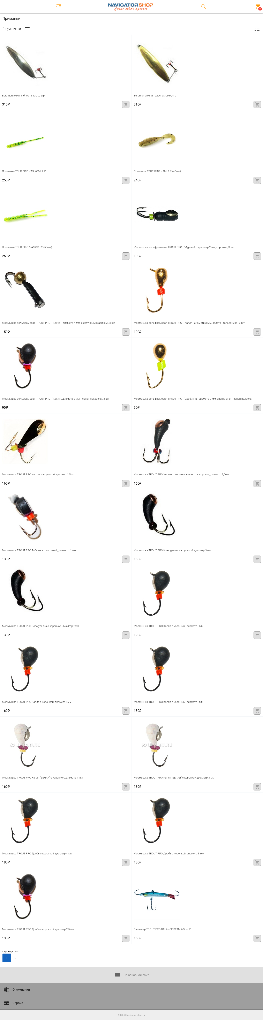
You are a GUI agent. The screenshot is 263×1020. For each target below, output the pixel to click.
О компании (16, 989)
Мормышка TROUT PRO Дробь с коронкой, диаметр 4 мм (37, 853)
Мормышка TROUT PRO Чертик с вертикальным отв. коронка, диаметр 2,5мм (181, 474)
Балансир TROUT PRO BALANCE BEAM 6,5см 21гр (164, 929)
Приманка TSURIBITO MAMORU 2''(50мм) (27, 247)
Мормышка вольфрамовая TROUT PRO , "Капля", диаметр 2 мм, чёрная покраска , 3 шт (55, 398)
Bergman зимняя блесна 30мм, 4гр (155, 95)
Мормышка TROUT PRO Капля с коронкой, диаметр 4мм (37, 701)
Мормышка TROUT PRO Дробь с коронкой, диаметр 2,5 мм (38, 929)
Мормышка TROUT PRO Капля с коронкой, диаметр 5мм (168, 626)
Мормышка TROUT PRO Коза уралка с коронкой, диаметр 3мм (172, 550)
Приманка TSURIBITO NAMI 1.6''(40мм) (157, 171)
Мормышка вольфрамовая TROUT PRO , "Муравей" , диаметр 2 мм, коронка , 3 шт (184, 247)
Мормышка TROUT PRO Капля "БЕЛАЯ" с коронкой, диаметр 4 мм (42, 777)
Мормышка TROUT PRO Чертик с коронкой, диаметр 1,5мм (38, 474)
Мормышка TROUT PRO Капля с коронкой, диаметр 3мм (168, 701)
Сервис (13, 1002)
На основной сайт (131, 974)
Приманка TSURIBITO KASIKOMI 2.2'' (24, 171)
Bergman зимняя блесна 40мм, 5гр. (23, 95)
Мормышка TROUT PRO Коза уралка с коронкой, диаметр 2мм (40, 626)
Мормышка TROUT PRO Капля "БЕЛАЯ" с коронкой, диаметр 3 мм (174, 777)
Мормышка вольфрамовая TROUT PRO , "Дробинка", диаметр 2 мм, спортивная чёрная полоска (192, 398)
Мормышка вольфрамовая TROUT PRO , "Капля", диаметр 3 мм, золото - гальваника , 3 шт (189, 322)
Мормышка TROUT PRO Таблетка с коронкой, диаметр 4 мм (39, 550)
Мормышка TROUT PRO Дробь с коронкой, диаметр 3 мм (169, 853)
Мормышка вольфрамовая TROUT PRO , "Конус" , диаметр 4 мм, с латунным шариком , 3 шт (58, 322)
